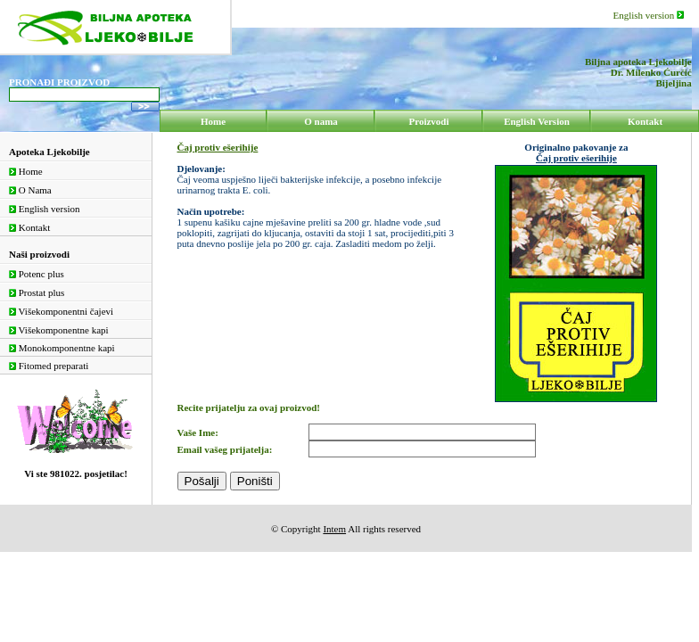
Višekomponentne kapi (59, 330)
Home (26, 171)
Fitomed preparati (48, 365)
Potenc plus (36, 273)
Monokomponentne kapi (62, 347)
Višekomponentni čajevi (61, 311)
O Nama (30, 190)
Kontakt (29, 227)
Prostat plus (36, 292)
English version (649, 15)
